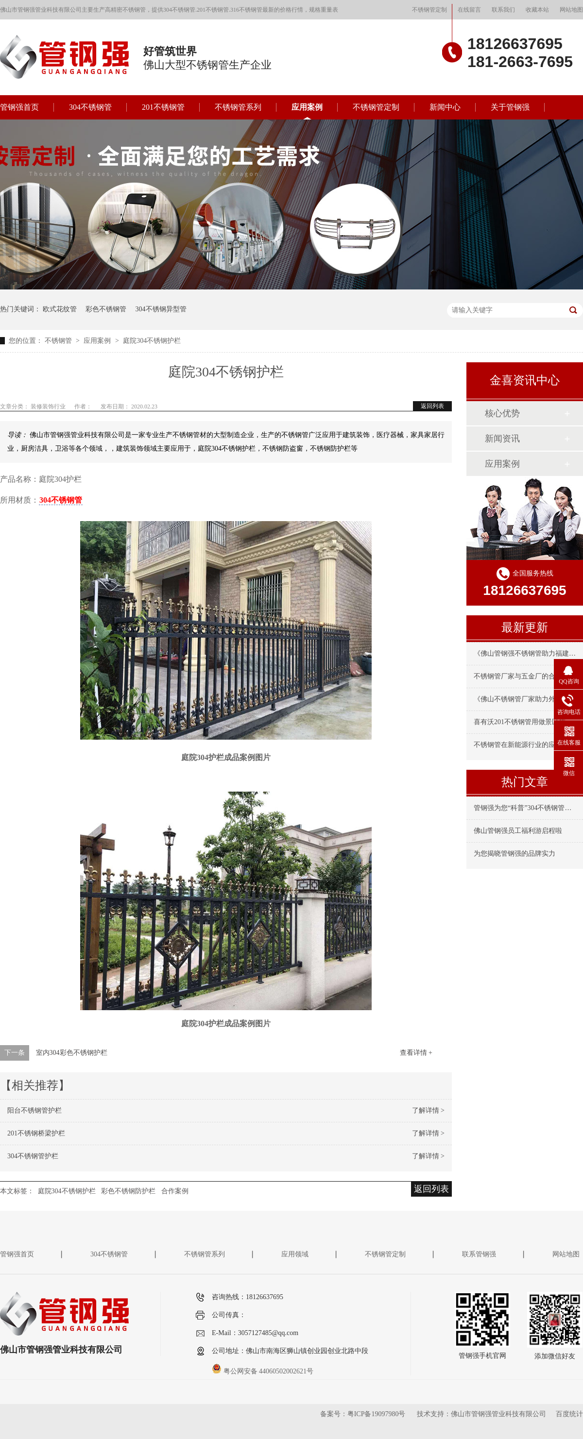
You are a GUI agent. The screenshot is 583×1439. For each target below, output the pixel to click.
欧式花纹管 (60, 309)
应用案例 (307, 107)
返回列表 (432, 406)
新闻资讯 (502, 438)
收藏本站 (537, 9)
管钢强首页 (19, 107)
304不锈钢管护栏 (32, 1156)
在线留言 (469, 9)
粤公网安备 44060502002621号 (262, 1371)
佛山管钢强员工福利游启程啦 (518, 830)
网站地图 (571, 9)
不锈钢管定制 (429, 9)
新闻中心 (445, 107)
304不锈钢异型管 (161, 309)
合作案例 (175, 1191)
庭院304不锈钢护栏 (152, 340)
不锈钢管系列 (238, 107)
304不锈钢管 (90, 107)
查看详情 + (416, 1052)
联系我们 (503, 9)
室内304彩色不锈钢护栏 (71, 1052)
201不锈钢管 (163, 107)
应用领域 (295, 1254)
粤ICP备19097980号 (376, 1414)
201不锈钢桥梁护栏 (36, 1133)
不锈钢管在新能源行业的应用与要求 (528, 744)
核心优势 (502, 413)
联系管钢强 (479, 1254)
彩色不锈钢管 (106, 309)
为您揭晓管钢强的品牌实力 (514, 853)
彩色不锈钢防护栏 (128, 1191)
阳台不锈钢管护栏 (34, 1110)
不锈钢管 (59, 340)
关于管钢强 (510, 107)
